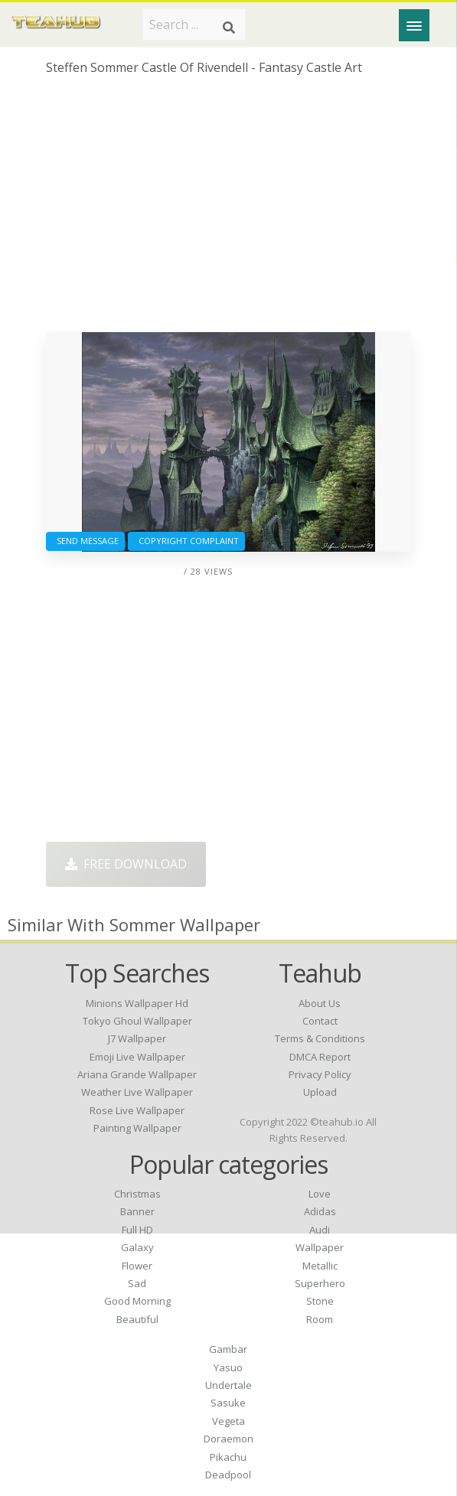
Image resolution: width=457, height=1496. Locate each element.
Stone (320, 1301)
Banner (137, 1211)
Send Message (85, 540)
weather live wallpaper (137, 1092)
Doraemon (228, 1438)
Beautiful (137, 1319)
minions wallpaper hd (137, 1003)
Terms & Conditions (320, 1038)
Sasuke (228, 1403)
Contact (320, 1021)
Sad (137, 1283)
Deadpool (228, 1474)
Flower (137, 1266)
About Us (320, 1003)
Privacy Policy (320, 1074)
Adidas (320, 1211)
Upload (320, 1092)
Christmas (137, 1194)
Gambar (228, 1349)
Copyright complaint (186, 540)
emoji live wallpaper (137, 1057)
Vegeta (228, 1421)
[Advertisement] (229, 210)
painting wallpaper (137, 1128)
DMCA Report (320, 1057)
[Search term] (194, 24)
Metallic (320, 1266)
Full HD (137, 1230)
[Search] (229, 27)
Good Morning (137, 1301)
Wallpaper (319, 1247)
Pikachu (228, 1457)
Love (319, 1194)
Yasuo (228, 1367)
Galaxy (137, 1247)
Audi (319, 1230)
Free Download (126, 864)
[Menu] (414, 25)
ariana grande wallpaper (137, 1074)
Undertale (228, 1385)
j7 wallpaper (137, 1038)
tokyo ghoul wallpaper (137, 1021)
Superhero (320, 1283)
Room (319, 1319)
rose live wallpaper (137, 1110)
